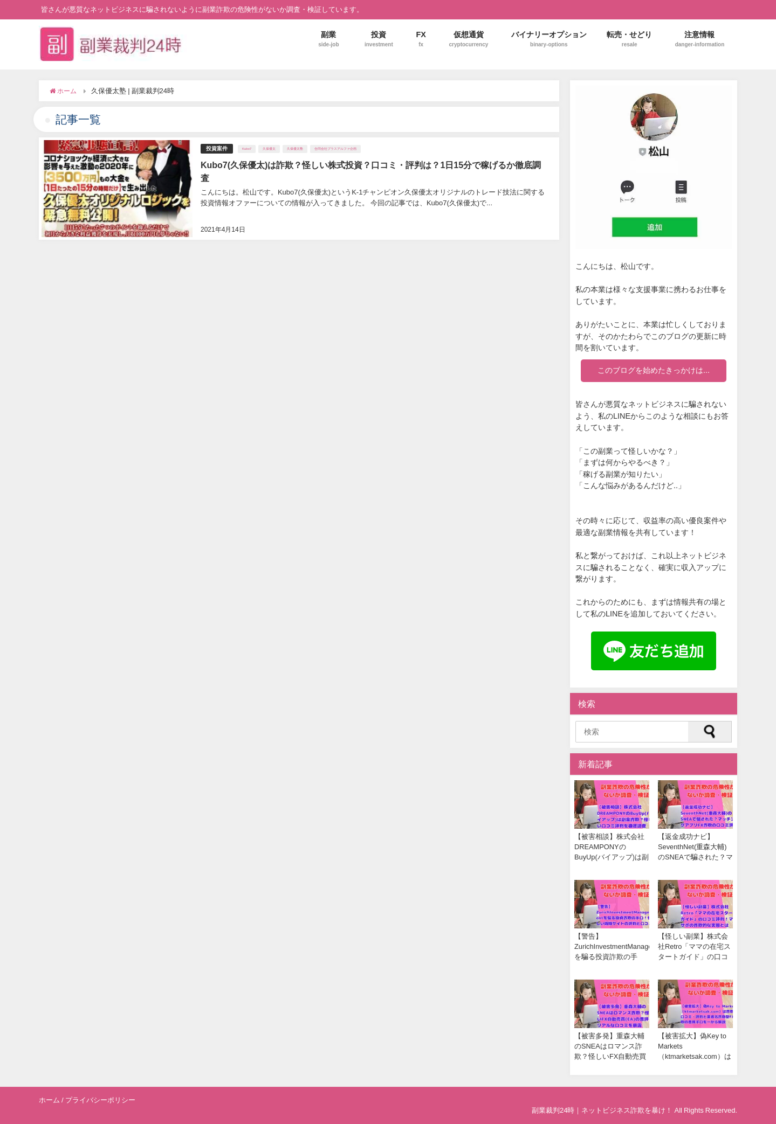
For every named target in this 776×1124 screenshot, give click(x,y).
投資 (379, 39)
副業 (328, 39)
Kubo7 (246, 148)
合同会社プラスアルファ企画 (335, 148)
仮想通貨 (469, 39)
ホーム (49, 1100)
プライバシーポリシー (100, 1100)
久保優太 (269, 148)
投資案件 (217, 148)
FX (421, 39)
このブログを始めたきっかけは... (654, 370)
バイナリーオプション (549, 39)
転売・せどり (629, 39)
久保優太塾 (295, 148)
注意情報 (699, 39)
